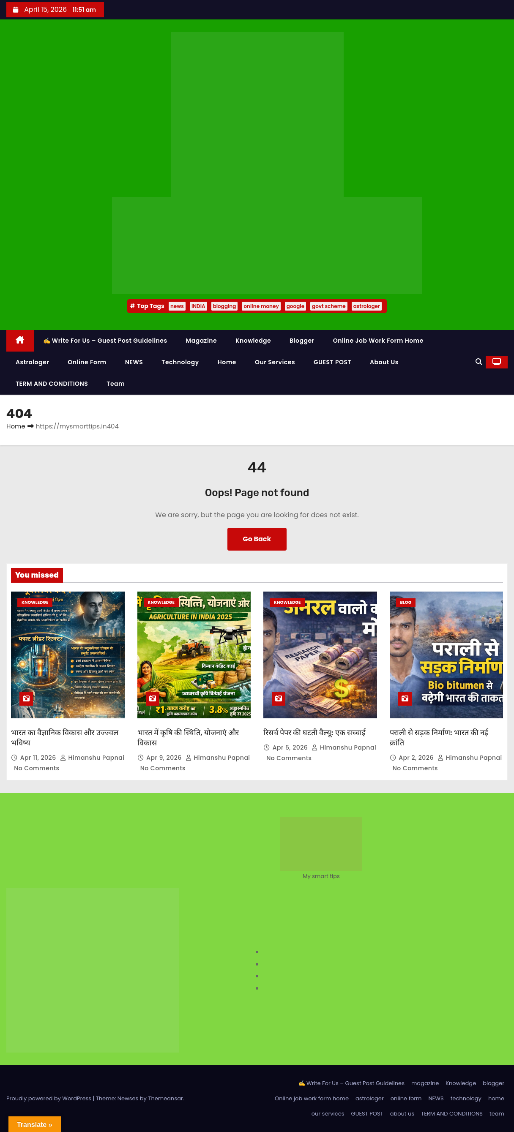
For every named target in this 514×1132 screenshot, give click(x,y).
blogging (224, 306)
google (295, 306)
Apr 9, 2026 (164, 757)
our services (275, 362)
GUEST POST (332, 362)
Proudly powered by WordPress (49, 1098)
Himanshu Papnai (92, 757)
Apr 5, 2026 (291, 747)
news (177, 306)
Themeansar (165, 1098)
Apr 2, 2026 (417, 757)
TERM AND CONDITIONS (52, 383)
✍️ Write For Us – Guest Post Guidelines (105, 340)
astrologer (366, 306)
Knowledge (253, 340)
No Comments (36, 768)
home (227, 362)
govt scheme (329, 306)
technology (180, 362)
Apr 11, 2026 (39, 757)
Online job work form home (378, 340)
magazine (201, 340)
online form (87, 362)
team (116, 383)
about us (384, 362)
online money (261, 306)
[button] (479, 362)
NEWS (134, 362)
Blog (406, 602)
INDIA (198, 306)
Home (15, 426)
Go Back (257, 539)
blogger (302, 340)
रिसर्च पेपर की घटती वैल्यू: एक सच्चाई (314, 732)
